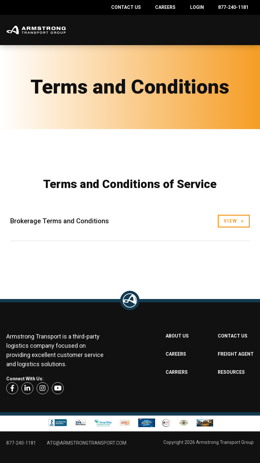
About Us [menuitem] (177, 336)
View (230, 221)
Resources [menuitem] (231, 372)
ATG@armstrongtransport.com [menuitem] (86, 443)
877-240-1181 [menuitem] (233, 7)
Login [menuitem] (197, 7)
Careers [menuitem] (165, 7)
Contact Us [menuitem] (126, 7)
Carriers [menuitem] (177, 372)
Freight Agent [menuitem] (236, 354)
